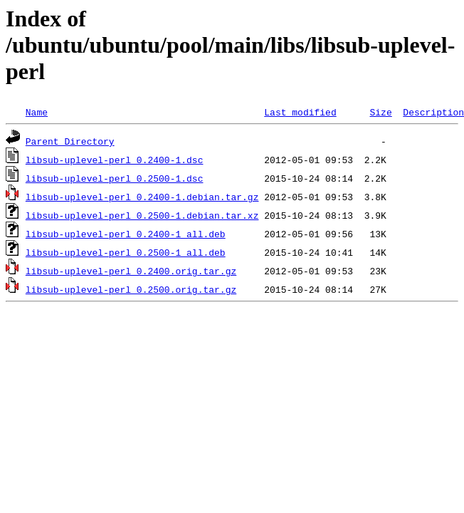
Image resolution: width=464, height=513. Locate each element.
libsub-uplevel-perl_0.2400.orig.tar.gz (131, 270)
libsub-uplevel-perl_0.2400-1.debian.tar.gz (142, 196)
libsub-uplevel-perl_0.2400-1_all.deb (126, 233)
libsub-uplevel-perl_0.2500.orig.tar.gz (131, 289)
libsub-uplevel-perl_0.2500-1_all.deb (126, 252)
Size (380, 111)
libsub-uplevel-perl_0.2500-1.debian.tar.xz (142, 215)
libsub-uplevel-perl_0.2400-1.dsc (115, 159)
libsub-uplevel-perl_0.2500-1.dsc (115, 178)
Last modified (300, 111)
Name (37, 111)
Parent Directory (70, 141)
